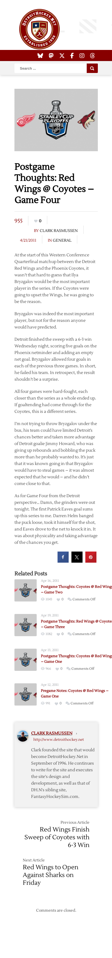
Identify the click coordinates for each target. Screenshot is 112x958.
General (62, 240)
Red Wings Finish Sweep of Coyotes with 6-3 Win (56, 837)
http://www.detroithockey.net (58, 739)
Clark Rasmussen (59, 230)
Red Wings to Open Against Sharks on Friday (50, 875)
